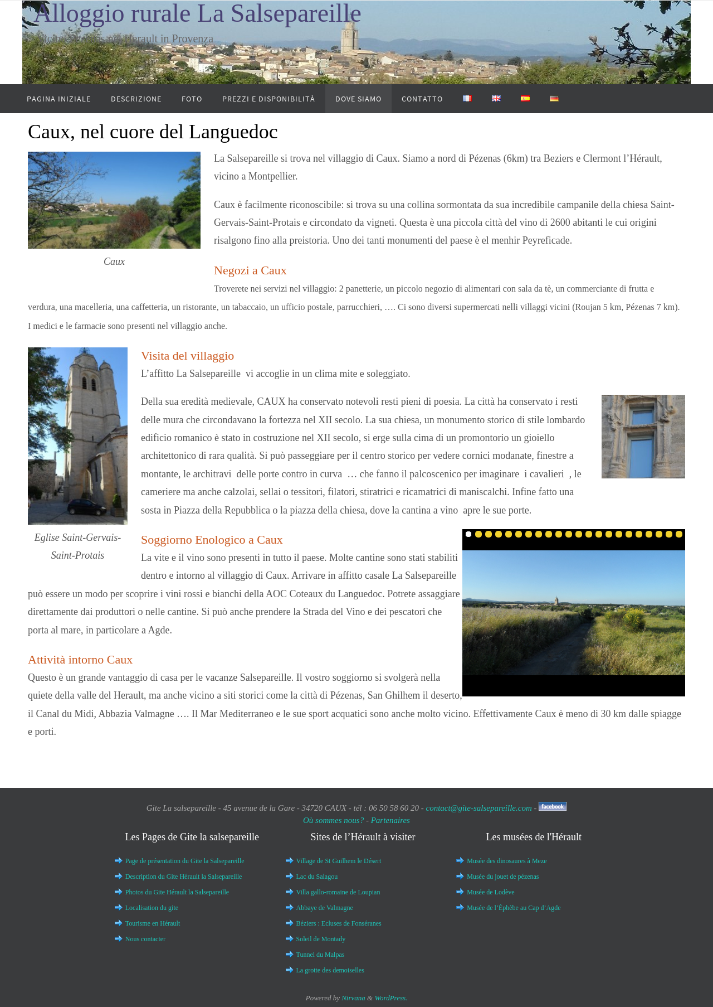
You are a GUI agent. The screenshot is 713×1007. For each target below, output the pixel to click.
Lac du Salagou (317, 876)
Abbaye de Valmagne (324, 908)
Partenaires (390, 820)
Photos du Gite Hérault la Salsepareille (177, 892)
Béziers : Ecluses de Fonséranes (339, 923)
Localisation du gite (151, 908)
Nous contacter (145, 939)
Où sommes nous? (334, 820)
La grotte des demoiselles (330, 970)
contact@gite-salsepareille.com (478, 807)
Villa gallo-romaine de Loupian (338, 892)
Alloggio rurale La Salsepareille (197, 13)
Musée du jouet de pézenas (503, 876)
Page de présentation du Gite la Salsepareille (185, 861)
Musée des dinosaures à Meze (506, 861)
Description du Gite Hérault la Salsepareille (183, 876)
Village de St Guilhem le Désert (339, 861)
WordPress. (390, 998)
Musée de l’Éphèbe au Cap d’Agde (513, 908)
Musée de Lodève (490, 892)
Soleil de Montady (321, 939)
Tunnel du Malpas (320, 954)
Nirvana (353, 998)
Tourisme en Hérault (152, 923)
